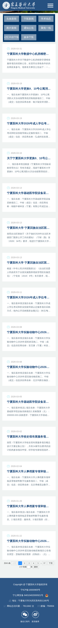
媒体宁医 (29, 37)
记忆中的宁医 (11, 37)
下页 (51, 563)
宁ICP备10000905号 (30, 590)
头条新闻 (11, 18)
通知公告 (29, 28)
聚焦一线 (46, 28)
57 (44, 563)
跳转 (36, 567)
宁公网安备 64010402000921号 (28, 595)
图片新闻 (11, 28)
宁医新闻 (29, 18)
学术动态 (46, 18)
